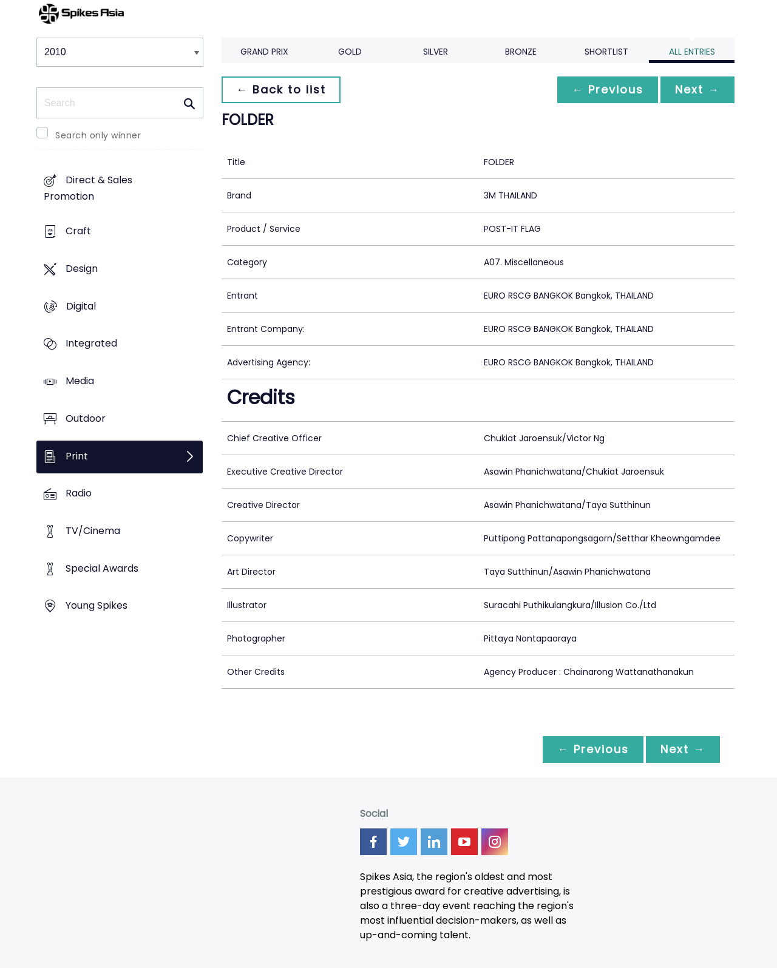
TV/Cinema (93, 531)
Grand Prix (264, 52)
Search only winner (98, 135)
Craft (78, 232)
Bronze (521, 52)
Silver (435, 52)
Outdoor (86, 418)
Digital (81, 306)
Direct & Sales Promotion (88, 189)
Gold (350, 52)
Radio (79, 494)
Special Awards (102, 568)
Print (77, 456)
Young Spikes (96, 606)
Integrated (91, 344)
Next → (697, 89)
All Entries (692, 52)
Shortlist (606, 52)
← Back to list (281, 89)
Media (80, 381)
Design (82, 269)
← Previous (607, 89)
